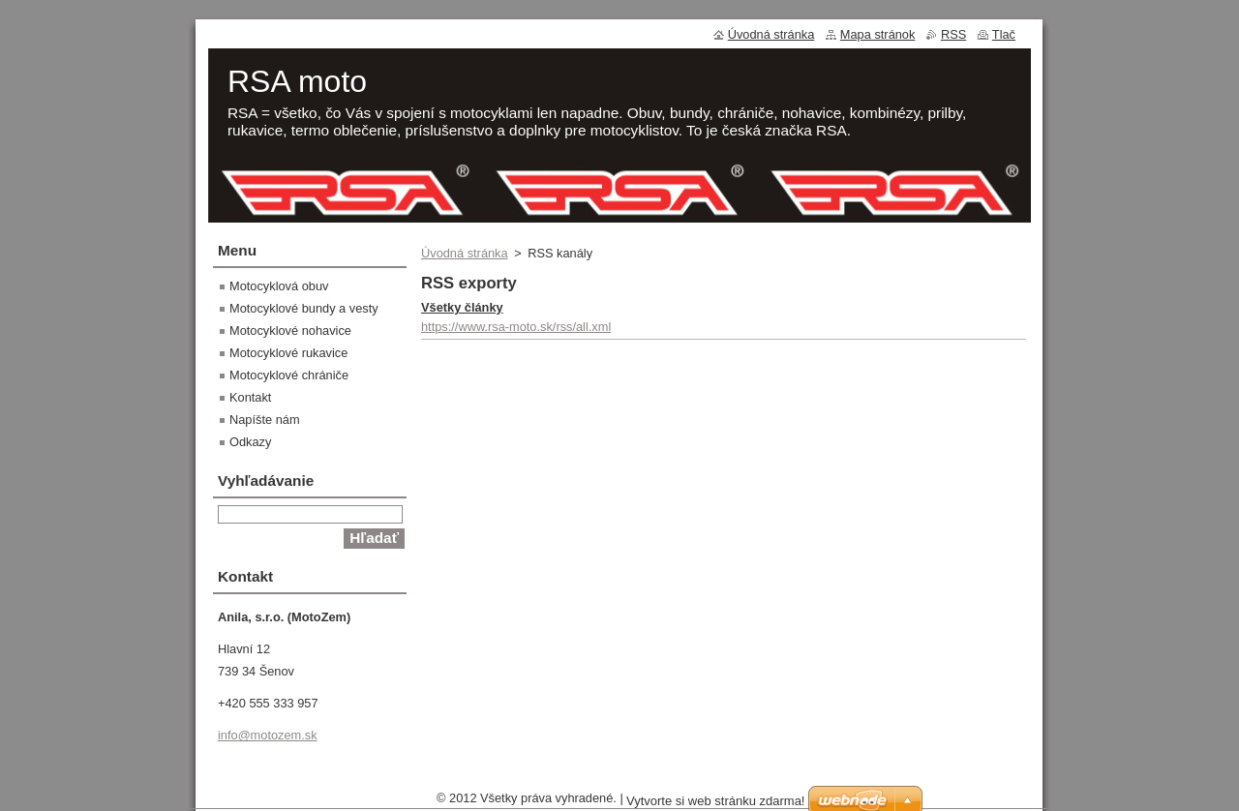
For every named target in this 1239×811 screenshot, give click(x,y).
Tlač (1003, 34)
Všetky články (462, 307)
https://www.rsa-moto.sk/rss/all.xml (516, 326)
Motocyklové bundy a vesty (303, 308)
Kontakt (250, 397)
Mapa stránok (878, 34)
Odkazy (250, 442)
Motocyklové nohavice (290, 330)
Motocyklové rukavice (288, 352)
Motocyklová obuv (278, 286)
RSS (953, 34)
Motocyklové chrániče (288, 375)
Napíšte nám (264, 419)
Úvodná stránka (464, 253)
